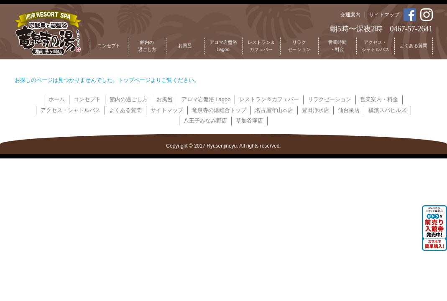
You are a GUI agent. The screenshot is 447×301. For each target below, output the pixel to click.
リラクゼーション (299, 46)
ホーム (57, 99)
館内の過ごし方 (147, 46)
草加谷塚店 (249, 120)
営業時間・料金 (337, 46)
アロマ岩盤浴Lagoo (223, 46)
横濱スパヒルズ (387, 110)
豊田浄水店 (315, 110)
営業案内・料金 (379, 99)
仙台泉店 (349, 110)
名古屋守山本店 (274, 110)
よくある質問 (413, 45)
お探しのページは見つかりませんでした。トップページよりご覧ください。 (107, 80)
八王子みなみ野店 (205, 120)
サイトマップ (384, 15)
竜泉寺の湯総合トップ (219, 110)
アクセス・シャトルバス (375, 46)
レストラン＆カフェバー (261, 46)
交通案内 (350, 15)
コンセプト (108, 45)
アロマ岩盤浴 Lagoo (206, 99)
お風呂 (185, 45)
